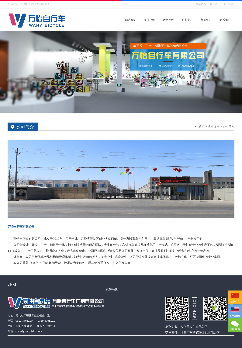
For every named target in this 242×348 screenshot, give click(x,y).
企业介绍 (214, 126)
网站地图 (229, 4)
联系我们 (215, 4)
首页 (202, 126)
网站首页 (200, 4)
